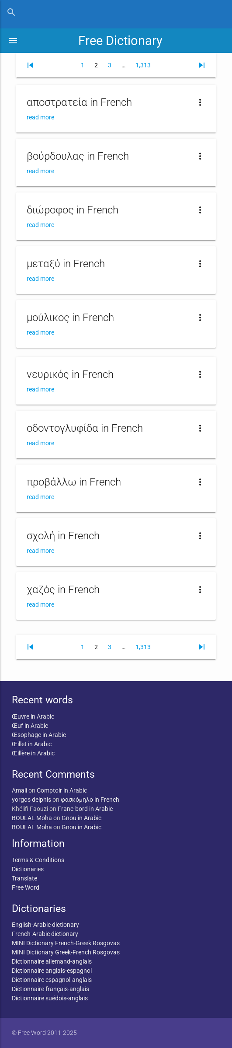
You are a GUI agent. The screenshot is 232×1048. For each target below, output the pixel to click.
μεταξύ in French (66, 264)
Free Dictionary (120, 40)
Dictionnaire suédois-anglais (50, 998)
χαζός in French (63, 589)
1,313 (143, 65)
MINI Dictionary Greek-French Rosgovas (66, 952)
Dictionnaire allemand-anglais (52, 961)
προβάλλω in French (74, 482)
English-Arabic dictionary (45, 924)
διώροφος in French (72, 210)
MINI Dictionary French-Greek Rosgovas (66, 943)
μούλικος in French (70, 317)
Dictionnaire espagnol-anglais (52, 979)
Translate (24, 878)
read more (40, 117)
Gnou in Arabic (81, 817)
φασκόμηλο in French (90, 799)
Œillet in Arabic (32, 744)
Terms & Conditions (38, 859)
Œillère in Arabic (33, 753)
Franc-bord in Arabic (85, 808)
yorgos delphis (31, 799)
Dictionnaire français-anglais (50, 988)
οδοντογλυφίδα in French (85, 428)
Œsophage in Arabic (39, 734)
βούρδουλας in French (78, 156)
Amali (19, 790)
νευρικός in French (70, 374)
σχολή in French (63, 536)
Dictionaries (28, 869)
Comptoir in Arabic (62, 790)
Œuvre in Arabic (33, 716)
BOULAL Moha (32, 817)
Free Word (25, 887)
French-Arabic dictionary (45, 933)
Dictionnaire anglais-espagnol (52, 970)
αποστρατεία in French (79, 102)
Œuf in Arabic (30, 725)
